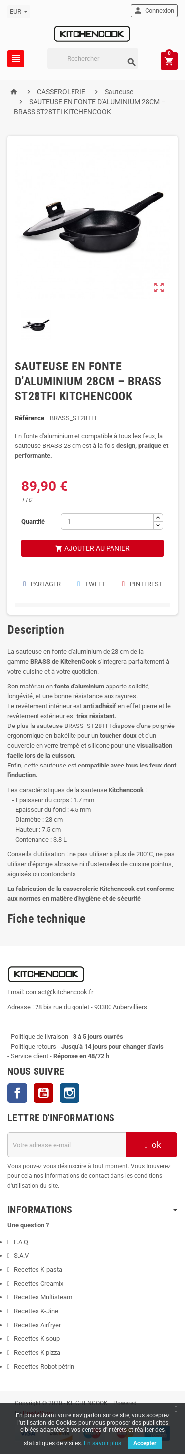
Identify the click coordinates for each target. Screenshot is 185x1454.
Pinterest (142, 584)
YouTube (43, 1093)
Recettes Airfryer (37, 1325)
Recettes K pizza (37, 1352)
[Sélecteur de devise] (18, 11)
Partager (41, 584)
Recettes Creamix (39, 1283)
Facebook (17, 1093)
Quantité (33, 521)
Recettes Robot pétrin (44, 1366)
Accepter (144, 1443)
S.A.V (21, 1255)
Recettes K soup (37, 1338)
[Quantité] (107, 521)
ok (151, 1145)
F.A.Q (21, 1242)
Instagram (69, 1093)
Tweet (91, 584)
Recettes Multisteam (43, 1297)
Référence (29, 418)
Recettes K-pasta (39, 1269)
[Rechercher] (93, 58)
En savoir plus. (103, 1443)
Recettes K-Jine (37, 1311)
